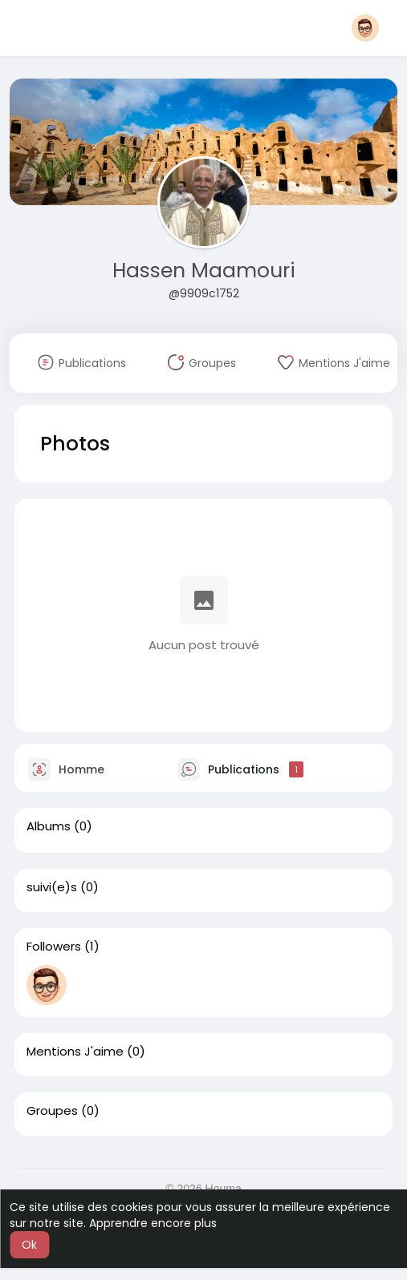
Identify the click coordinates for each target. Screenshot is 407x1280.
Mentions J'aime (75, 1051)
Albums (48, 826)
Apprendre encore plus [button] (153, 1223)
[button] (365, 28)
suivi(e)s (51, 887)
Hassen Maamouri (203, 270)
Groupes (52, 1110)
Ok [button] (29, 1245)
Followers (53, 946)
